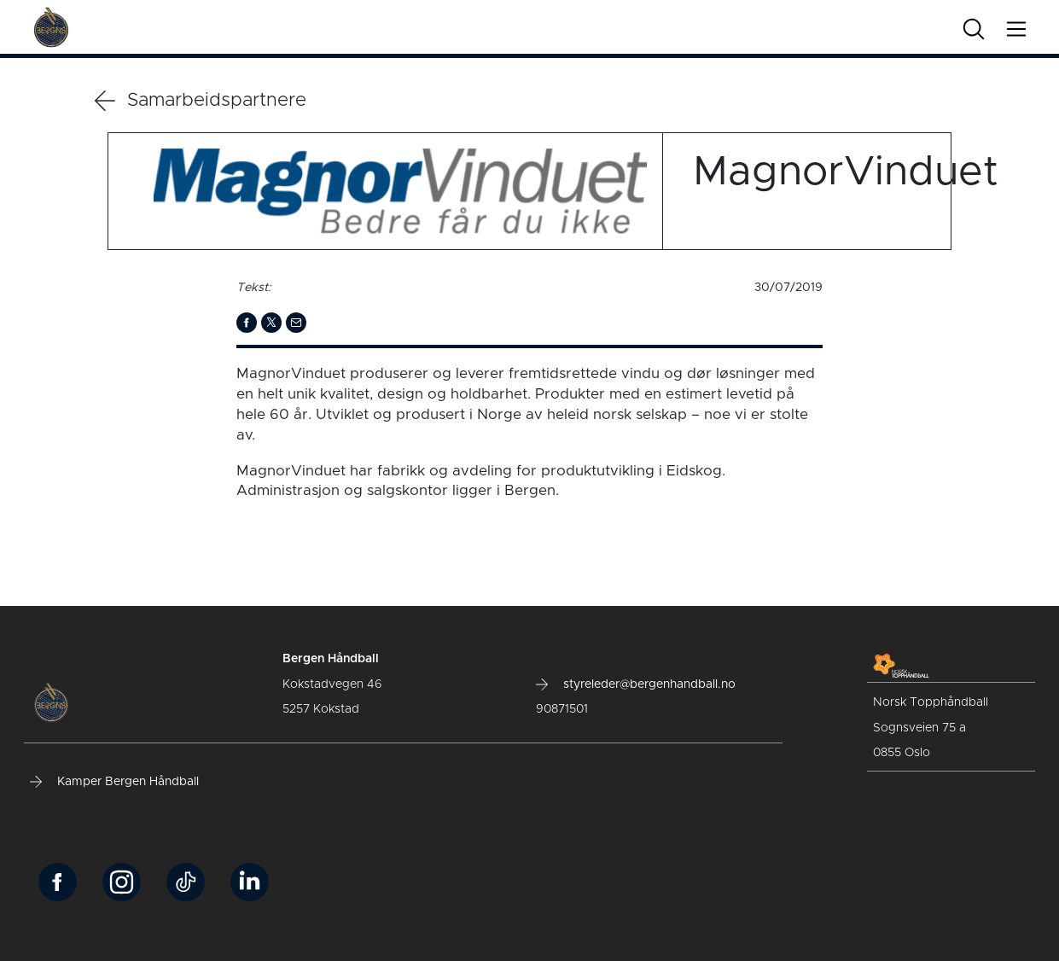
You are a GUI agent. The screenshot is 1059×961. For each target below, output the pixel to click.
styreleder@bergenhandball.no (636, 684)
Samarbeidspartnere (200, 100)
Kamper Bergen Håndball (114, 782)
